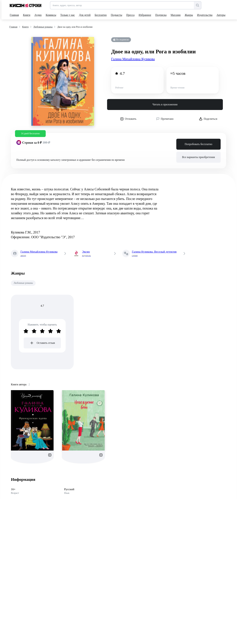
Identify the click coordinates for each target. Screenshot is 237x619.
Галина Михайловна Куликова (133, 59)
